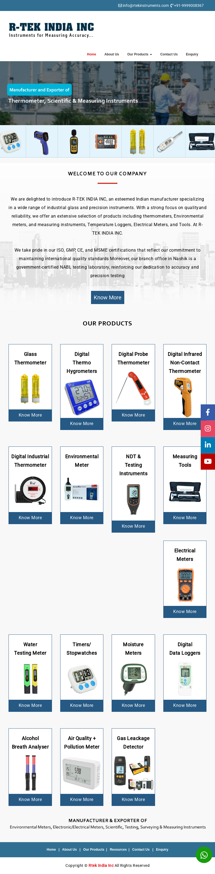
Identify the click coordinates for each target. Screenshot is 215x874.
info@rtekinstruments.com (146, 5)
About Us (111, 54)
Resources (118, 849)
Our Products (139, 54)
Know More (108, 297)
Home (91, 54)
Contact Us (169, 54)
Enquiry (192, 54)
